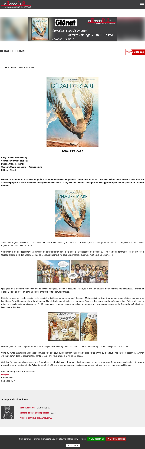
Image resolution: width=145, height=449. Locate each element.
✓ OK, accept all (96, 439)
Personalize (73, 445)
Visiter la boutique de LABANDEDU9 (35, 418)
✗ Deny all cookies (116, 439)
